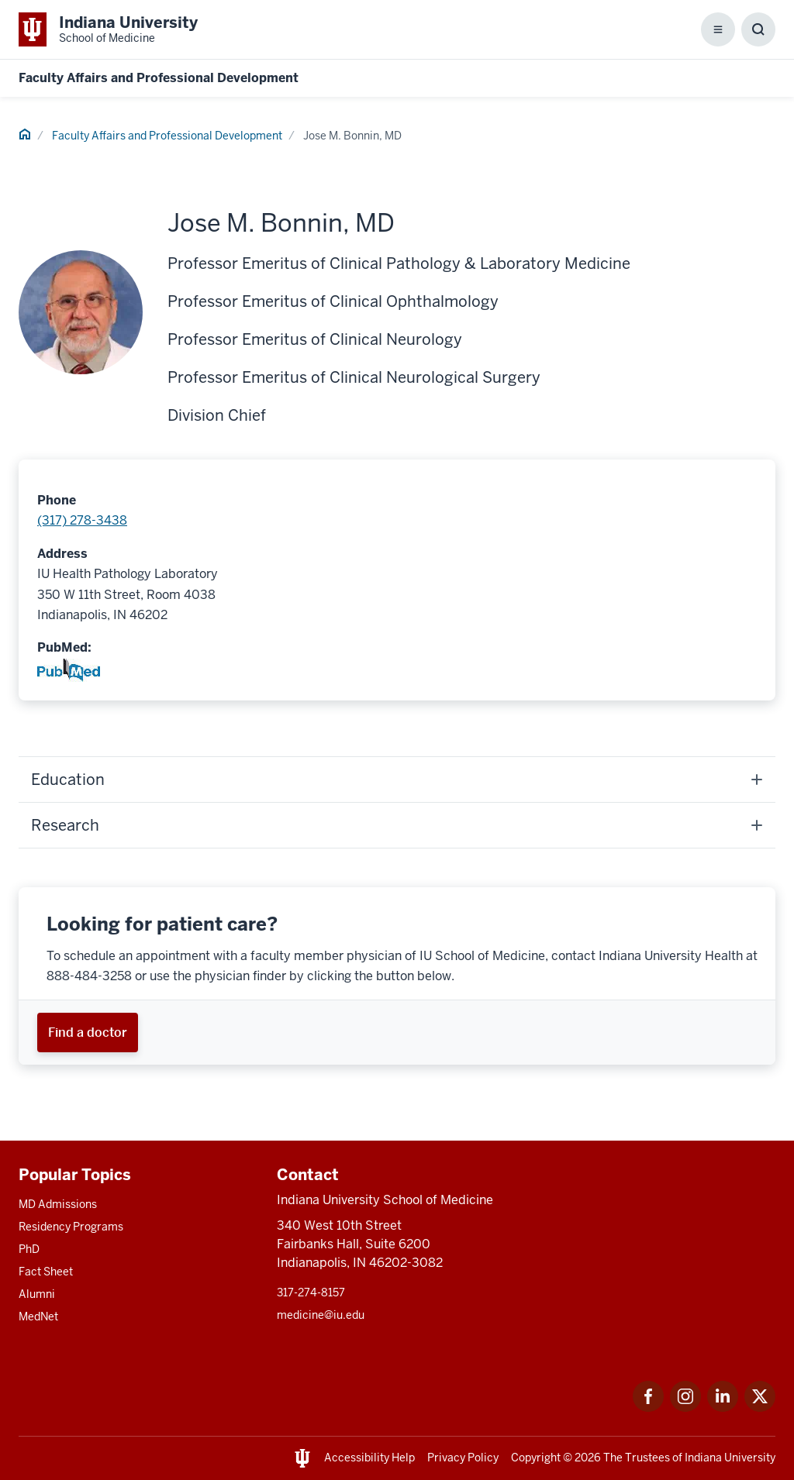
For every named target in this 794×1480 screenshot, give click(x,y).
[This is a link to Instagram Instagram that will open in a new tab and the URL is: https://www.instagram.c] (685, 1407)
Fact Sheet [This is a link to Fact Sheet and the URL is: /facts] (46, 1272)
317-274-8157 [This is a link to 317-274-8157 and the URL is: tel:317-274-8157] (311, 1292)
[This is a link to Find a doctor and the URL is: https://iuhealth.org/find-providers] (87, 1032)
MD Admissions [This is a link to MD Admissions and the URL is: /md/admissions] (58, 1204)
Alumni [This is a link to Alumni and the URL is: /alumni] (37, 1294)
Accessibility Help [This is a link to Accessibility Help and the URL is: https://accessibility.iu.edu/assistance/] (369, 1458)
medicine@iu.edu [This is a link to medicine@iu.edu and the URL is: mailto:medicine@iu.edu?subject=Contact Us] (320, 1315)
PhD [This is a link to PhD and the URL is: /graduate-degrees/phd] (29, 1249)
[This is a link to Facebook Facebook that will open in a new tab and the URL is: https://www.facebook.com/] (648, 1407)
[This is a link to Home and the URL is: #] (25, 136)
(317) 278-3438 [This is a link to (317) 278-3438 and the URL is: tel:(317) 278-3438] (82, 520)
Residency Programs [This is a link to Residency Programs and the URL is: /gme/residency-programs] (71, 1227)
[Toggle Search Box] (758, 29)
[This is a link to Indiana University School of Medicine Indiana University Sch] (108, 29)
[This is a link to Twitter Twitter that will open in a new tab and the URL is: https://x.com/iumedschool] (759, 1407)
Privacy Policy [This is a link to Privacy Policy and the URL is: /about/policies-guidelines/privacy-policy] (463, 1458)
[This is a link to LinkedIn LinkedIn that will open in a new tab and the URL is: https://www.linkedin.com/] (722, 1407)
